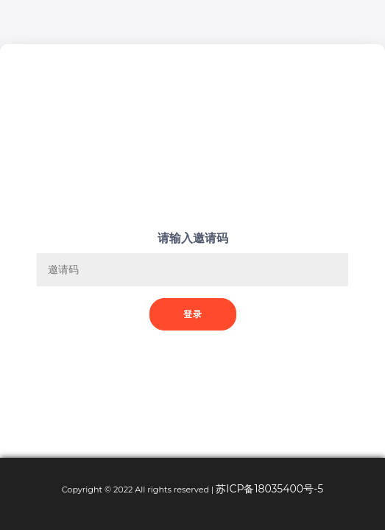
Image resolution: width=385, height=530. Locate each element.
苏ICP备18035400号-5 (269, 488)
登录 (192, 313)
